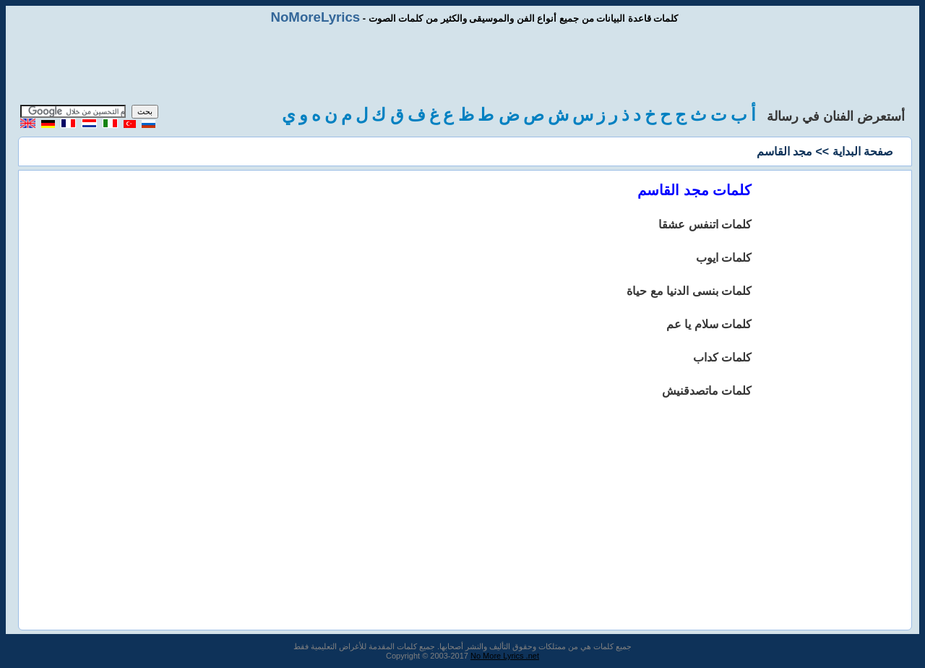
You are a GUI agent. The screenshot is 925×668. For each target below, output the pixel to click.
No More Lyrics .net (504, 655)
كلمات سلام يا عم (709, 324)
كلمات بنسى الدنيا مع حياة (689, 291)
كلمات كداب (722, 357)
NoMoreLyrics (315, 17)
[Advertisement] (462, 65)
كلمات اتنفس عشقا (705, 224)
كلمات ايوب (724, 258)
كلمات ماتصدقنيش (707, 391)
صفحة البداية (862, 151)
